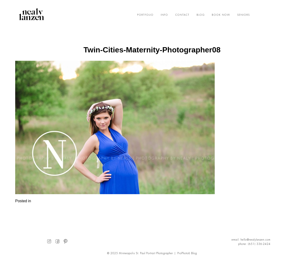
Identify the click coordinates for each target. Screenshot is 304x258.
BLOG (201, 15)
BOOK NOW (221, 15)
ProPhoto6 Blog (187, 253)
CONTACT (182, 15)
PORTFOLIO (145, 15)
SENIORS (243, 15)
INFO (164, 15)
